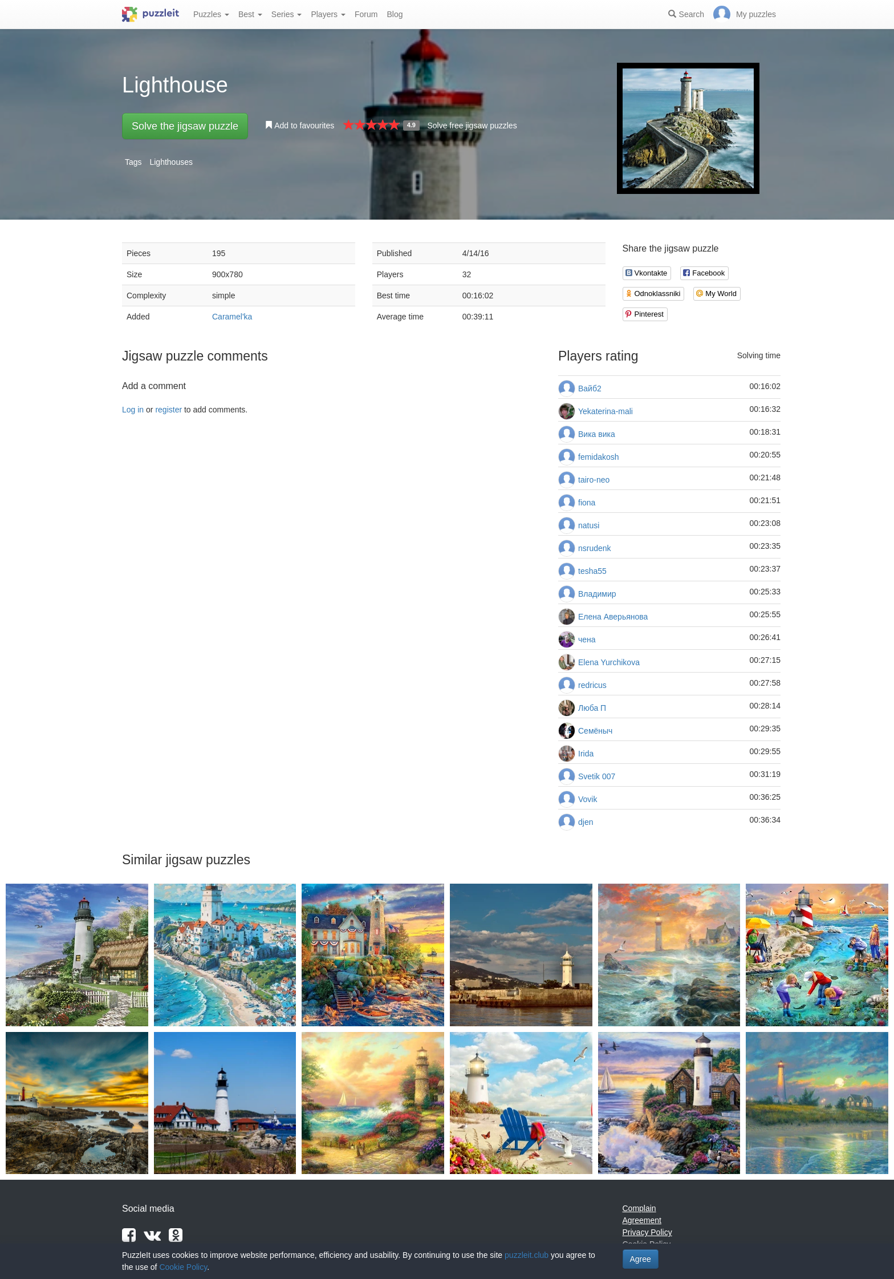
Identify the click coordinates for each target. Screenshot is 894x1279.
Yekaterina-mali (605, 411)
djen (585, 822)
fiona (586, 502)
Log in (133, 409)
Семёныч (595, 730)
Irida (586, 753)
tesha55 (592, 571)
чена (587, 639)
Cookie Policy (183, 1267)
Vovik (587, 799)
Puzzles (211, 14)
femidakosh (598, 457)
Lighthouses (171, 162)
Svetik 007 (596, 776)
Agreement (642, 1220)
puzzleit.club (526, 1255)
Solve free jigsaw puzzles (472, 125)
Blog (395, 14)
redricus (592, 685)
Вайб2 (590, 388)
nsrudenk (594, 548)
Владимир (597, 593)
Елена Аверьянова (613, 616)
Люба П (592, 708)
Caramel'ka (232, 316)
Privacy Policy (647, 1232)
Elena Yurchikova (609, 662)
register (168, 409)
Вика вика (596, 434)
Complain (639, 1208)
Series (286, 14)
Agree (640, 1259)
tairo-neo (593, 479)
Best (250, 14)
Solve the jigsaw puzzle (185, 126)
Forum (366, 14)
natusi (588, 525)
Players (328, 14)
